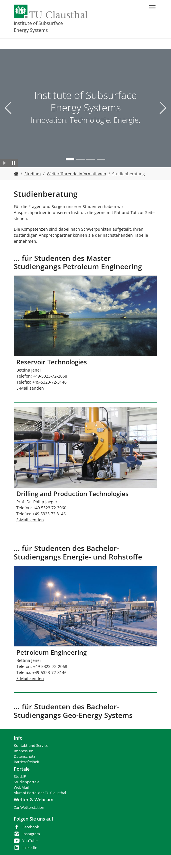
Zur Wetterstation (29, 807)
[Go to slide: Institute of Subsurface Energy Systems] (70, 159)
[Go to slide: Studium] (90, 159)
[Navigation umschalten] (152, 7)
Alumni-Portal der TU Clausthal (40, 792)
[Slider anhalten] (13, 163)
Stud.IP (20, 776)
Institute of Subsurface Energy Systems (38, 26)
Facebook (30, 827)
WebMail (21, 787)
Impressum (23, 751)
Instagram (31, 833)
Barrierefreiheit (26, 761)
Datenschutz (24, 756)
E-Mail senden (30, 388)
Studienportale (26, 782)
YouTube (30, 840)
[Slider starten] (4, 163)
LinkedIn (29, 847)
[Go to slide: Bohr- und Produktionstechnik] (101, 159)
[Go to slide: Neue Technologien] (80, 159)
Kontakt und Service (31, 745)
